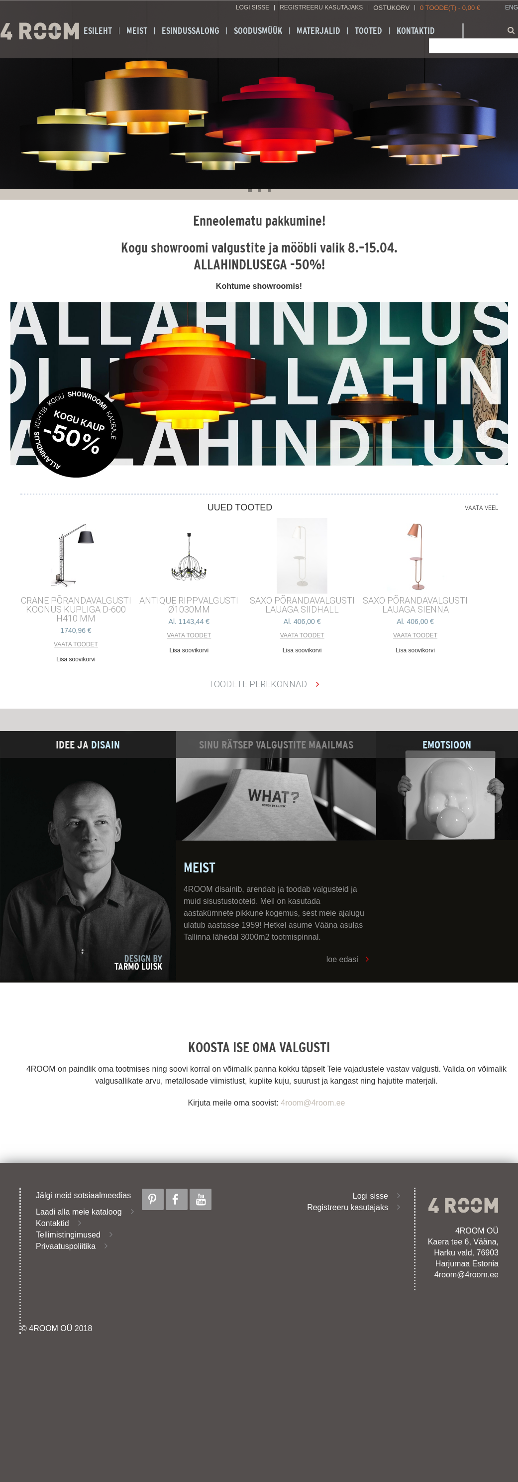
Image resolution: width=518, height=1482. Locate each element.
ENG (511, 7)
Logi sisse (252, 7)
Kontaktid (416, 30)
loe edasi (342, 959)
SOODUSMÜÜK (258, 30)
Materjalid (318, 30)
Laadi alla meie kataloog (79, 1212)
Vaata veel (481, 507)
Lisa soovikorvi (76, 659)
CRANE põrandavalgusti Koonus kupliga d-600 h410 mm (76, 609)
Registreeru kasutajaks (321, 7)
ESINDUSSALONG (190, 30)
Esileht (98, 30)
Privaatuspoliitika (66, 1246)
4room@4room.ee (313, 1103)
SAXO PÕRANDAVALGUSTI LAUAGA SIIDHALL (302, 605)
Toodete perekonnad (257, 684)
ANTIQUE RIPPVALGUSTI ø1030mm (188, 605)
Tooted (368, 30)
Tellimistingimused (68, 1235)
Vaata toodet (76, 644)
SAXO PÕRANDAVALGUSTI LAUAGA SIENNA (415, 605)
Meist (136, 30)
